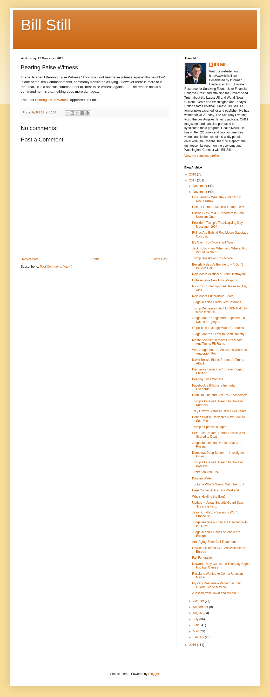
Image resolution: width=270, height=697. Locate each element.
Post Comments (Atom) (56, 266)
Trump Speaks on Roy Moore (212, 258)
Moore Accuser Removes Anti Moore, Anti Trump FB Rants (218, 342)
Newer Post (30, 259)
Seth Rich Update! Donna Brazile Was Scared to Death (218, 434)
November (200, 192)
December (200, 186)
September (201, 607)
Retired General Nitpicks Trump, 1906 (218, 207)
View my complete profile (201, 156)
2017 (193, 180)
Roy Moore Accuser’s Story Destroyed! (219, 274)
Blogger (153, 674)
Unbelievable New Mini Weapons (215, 280)
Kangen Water (202, 478)
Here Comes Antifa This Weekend (215, 490)
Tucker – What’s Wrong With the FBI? (218, 484)
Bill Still (46, 25)
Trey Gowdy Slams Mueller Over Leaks (219, 411)
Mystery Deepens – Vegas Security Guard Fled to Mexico (216, 585)
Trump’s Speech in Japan (209, 427)
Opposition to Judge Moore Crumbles (218, 328)
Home (95, 259)
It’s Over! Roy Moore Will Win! (213, 242)
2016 (193, 645)
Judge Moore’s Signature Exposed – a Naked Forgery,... (218, 319)
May (196, 631)
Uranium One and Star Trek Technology (219, 395)
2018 (193, 174)
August (198, 613)
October (199, 601)
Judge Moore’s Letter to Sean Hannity (218, 334)
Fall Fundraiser (202, 557)
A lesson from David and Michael (215, 593)
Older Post (160, 259)
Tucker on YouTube (205, 472)
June (196, 625)
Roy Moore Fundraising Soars (212, 296)
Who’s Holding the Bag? (209, 496)
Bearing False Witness (52, 100)
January (199, 637)
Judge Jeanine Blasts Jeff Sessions (216, 302)
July (196, 619)
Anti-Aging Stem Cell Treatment (214, 542)
